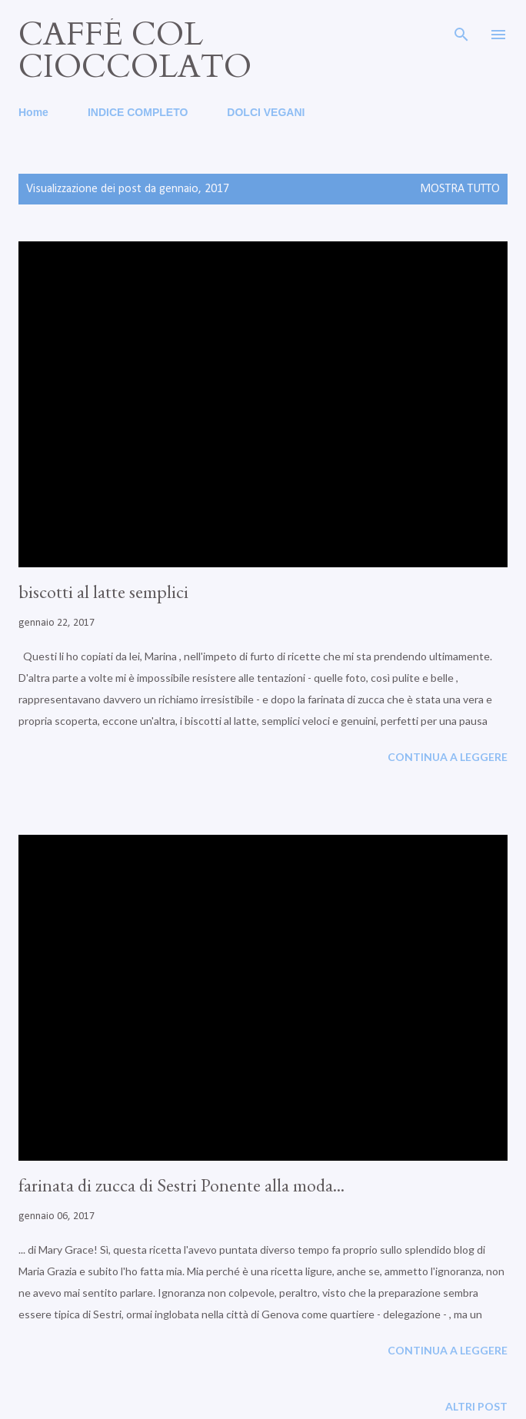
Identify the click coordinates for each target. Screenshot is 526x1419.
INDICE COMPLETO (138, 112)
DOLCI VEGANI (266, 112)
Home (33, 112)
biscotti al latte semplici (103, 591)
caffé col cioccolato (134, 50)
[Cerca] (461, 27)
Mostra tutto (460, 189)
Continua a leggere (448, 756)
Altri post (476, 1406)
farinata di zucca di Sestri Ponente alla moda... (181, 1185)
